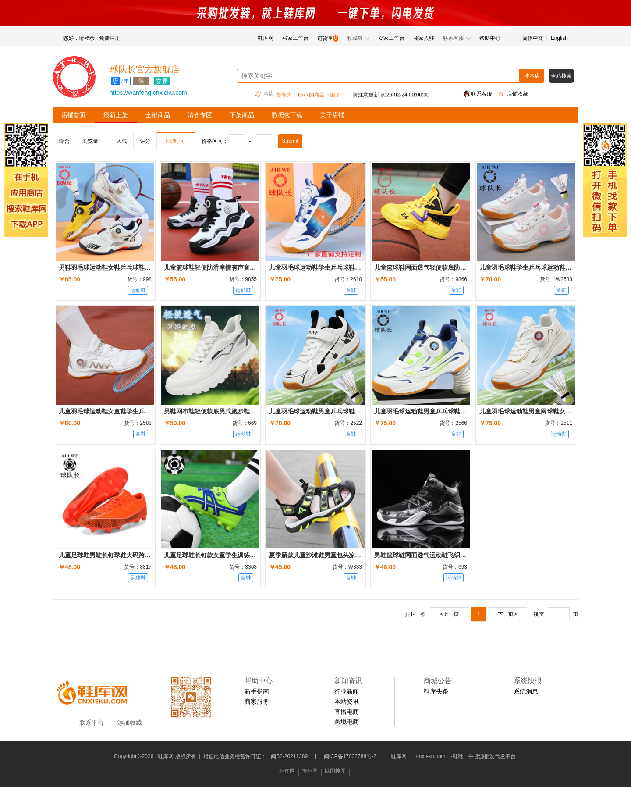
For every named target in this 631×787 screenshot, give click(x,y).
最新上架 (115, 114)
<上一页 (449, 614)
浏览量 (90, 141)
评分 (145, 141)
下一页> (507, 614)
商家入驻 (423, 38)
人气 (122, 141)
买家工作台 (295, 38)
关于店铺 (332, 114)
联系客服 (481, 94)
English (559, 38)
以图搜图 (335, 771)
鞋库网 (265, 38)
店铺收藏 (517, 94)
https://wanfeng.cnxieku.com (148, 92)
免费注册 (109, 38)
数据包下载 (287, 114)
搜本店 (532, 76)
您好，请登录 (79, 38)
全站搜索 (561, 76)
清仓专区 (200, 114)
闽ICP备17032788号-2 (350, 756)
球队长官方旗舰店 (145, 69)
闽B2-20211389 (289, 756)
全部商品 (157, 114)
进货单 (325, 38)
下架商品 (242, 114)
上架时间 (173, 141)
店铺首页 (73, 114)
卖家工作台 (391, 38)
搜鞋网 (310, 771)
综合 (64, 141)
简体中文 (532, 38)
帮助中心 (489, 38)
